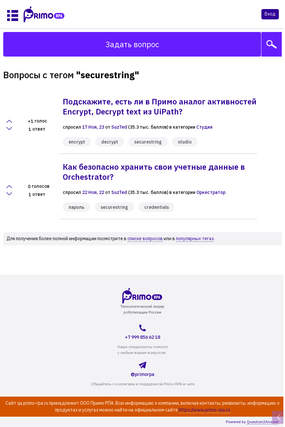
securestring (148, 142)
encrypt (77, 142)
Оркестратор (210, 192)
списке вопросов (145, 238)
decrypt (109, 142)
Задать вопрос (132, 44)
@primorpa (142, 368)
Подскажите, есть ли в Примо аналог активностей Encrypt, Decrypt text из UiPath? (160, 106)
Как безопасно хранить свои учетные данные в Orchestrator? (154, 172)
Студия (204, 127)
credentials (156, 207)
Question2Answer (263, 421)
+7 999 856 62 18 (142, 331)
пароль (76, 207)
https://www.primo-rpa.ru (204, 410)
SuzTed (119, 127)
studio (185, 142)
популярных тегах (195, 238)
